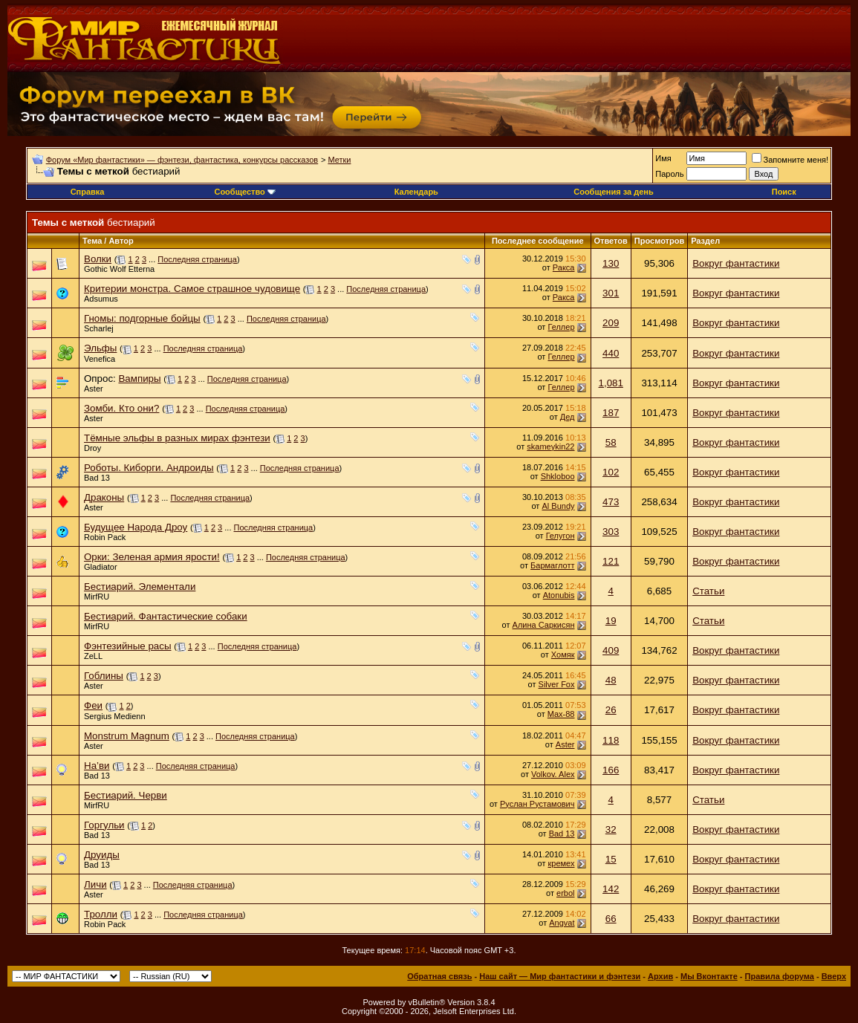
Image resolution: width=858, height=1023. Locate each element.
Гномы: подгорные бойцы (142, 318)
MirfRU (96, 596)
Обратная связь (439, 976)
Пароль (669, 173)
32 (611, 829)
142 (610, 888)
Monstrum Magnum (126, 735)
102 (610, 472)
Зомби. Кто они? (121, 408)
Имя (663, 158)
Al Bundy (558, 505)
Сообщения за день (613, 191)
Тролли (100, 914)
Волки (97, 258)
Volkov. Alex (553, 774)
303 (610, 531)
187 (610, 412)
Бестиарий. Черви (125, 795)
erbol (565, 893)
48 (611, 680)
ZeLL (93, 656)
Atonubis (559, 595)
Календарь (416, 191)
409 (610, 650)
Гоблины (103, 675)
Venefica (99, 358)
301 (610, 293)
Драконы (104, 497)
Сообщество (244, 191)
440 (610, 353)
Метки (339, 159)
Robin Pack (105, 537)
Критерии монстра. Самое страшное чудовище (192, 288)
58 (611, 442)
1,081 (611, 383)
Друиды (102, 854)
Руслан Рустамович (537, 803)
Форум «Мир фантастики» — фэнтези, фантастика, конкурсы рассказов (182, 159)
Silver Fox (557, 684)
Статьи (708, 591)
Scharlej (99, 328)
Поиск (784, 191)
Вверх (834, 976)
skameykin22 (550, 446)
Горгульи (104, 825)
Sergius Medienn (115, 716)
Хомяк (563, 654)
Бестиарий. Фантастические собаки (165, 616)
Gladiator (100, 566)
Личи (95, 884)
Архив (660, 976)
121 (610, 561)
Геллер (560, 326)
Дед (567, 416)
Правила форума (779, 976)
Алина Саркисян (544, 624)
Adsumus (101, 298)
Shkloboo (558, 476)
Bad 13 (97, 477)
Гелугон (560, 535)
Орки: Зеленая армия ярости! (152, 556)
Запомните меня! (790, 159)
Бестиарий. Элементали (139, 586)
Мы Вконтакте (709, 976)
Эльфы (100, 348)
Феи (93, 705)
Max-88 (561, 713)
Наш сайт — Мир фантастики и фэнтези (559, 976)
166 (610, 770)
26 (611, 709)
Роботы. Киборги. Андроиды (149, 467)
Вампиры (139, 378)
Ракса (564, 267)
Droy (92, 448)
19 (611, 620)
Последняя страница (197, 259)
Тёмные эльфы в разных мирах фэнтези (177, 438)
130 (610, 263)
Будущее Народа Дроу (135, 527)
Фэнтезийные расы (128, 646)
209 (610, 322)
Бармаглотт (552, 565)
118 (610, 740)
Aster (93, 388)
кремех (561, 863)
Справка (88, 191)
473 (610, 501)
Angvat (561, 922)
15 (611, 859)
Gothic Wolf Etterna (119, 268)
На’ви (97, 765)
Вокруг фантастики (735, 263)
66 (611, 918)
